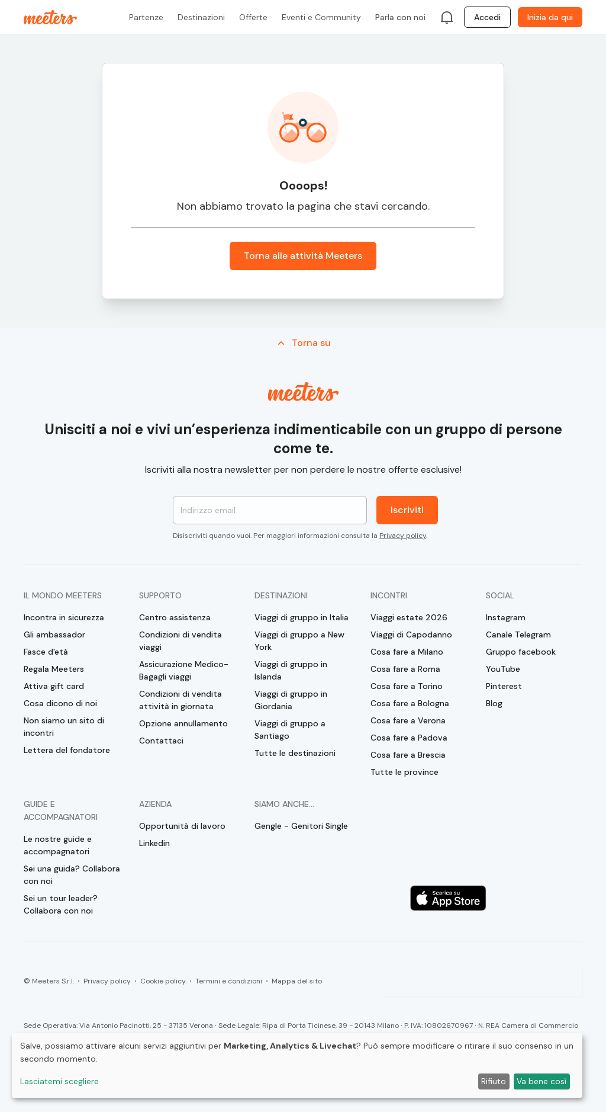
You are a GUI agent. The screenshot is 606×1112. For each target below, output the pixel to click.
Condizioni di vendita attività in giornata (180, 700)
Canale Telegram (518, 634)
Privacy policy (402, 535)
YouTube (503, 669)
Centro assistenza (175, 617)
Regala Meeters (54, 669)
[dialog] (297, 1065)
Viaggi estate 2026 (408, 617)
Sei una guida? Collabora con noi (72, 874)
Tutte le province (404, 772)
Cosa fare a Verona (408, 720)
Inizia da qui (550, 17)
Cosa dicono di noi (60, 703)
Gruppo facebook (521, 651)
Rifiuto (493, 1081)
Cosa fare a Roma (405, 669)
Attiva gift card (54, 686)
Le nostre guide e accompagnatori (58, 845)
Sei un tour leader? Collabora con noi (61, 904)
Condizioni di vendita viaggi (180, 640)
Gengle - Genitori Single (301, 826)
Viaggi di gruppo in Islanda (290, 670)
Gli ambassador (54, 634)
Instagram (506, 617)
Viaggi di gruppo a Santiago (289, 729)
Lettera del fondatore (67, 750)
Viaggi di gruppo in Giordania (290, 700)
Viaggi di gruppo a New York (299, 640)
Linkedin (154, 843)
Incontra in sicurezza (64, 617)
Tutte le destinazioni (295, 753)
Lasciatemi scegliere (59, 1081)
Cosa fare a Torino (406, 686)
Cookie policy (163, 981)
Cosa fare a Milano (406, 651)
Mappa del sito (297, 981)
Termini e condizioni (228, 981)
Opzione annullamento (183, 723)
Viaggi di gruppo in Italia (301, 617)
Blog (494, 703)
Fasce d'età (46, 651)
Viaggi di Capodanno (411, 634)
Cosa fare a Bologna (409, 703)
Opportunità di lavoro (182, 826)
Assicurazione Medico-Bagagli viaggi (183, 670)
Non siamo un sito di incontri (64, 726)
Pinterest (504, 686)
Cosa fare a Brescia (408, 754)
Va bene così (541, 1081)
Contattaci (161, 740)
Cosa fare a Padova (408, 737)
